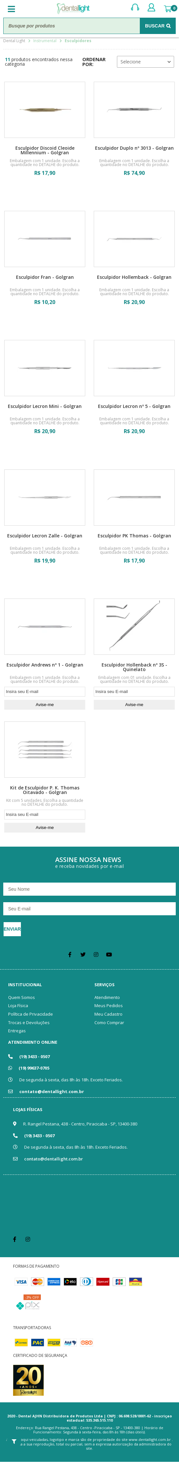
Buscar (155, 25)
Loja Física (18, 1005)
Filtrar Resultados (14, 1441)
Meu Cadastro (108, 1014)
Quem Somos (21, 997)
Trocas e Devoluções (29, 1022)
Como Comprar (109, 1022)
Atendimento (107, 997)
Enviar (12, 929)
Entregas (17, 1031)
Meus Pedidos (108, 1005)
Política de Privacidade (30, 1014)
